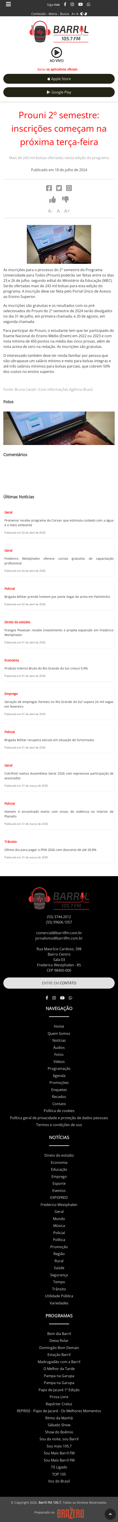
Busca (64, 14)
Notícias (59, 1040)
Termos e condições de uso (59, 1124)
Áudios (59, 1047)
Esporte (59, 1183)
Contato (59, 1103)
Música (59, 1225)
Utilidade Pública (59, 1295)
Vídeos (59, 1061)
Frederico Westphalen (59, 1204)
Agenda (59, 1075)
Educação (59, 1169)
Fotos (59, 1054)
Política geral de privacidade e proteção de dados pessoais (59, 1117)
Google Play (59, 92)
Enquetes (59, 1089)
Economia (59, 1162)
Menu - (54, 14)
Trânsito (59, 1289)
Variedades (59, 1303)
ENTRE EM (59, 983)
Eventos (59, 1190)
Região (59, 1253)
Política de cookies (59, 1110)
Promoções (59, 1082)
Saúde (59, 1267)
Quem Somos (59, 1033)
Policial (59, 1232)
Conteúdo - (39, 14)
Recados (59, 1096)
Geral (59, 1211)
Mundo (59, 1218)
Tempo (59, 1281)
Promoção (59, 1246)
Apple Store (59, 78)
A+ (73, 14)
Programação (59, 1068)
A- (77, 14)
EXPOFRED (59, 1197)
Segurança (59, 1274)
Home (59, 1026)
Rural (59, 1260)
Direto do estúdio (59, 1155)
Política (59, 1239)
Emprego (59, 1176)
